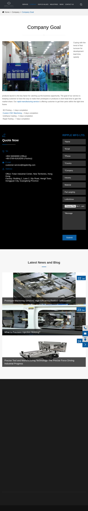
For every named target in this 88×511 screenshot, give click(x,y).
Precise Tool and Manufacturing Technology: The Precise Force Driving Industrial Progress (39, 362)
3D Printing (6, 438)
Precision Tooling (8, 412)
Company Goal (28, 12)
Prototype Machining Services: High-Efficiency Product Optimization (37, 300)
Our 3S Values (43, 4)
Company (33, 4)
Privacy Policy (80, 508)
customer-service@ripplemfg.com (20, 165)
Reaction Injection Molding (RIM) (7, 430)
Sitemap (68, 508)
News (62, 4)
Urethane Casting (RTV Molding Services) (8, 420)
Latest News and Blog (44, 262)
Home (7, 12)
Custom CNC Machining (12, 113)
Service (25, 4)
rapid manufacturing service (28, 102)
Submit (69, 237)
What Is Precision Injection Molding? (22, 332)
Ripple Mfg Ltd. (17, 508)
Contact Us (69, 4)
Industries (54, 4)
